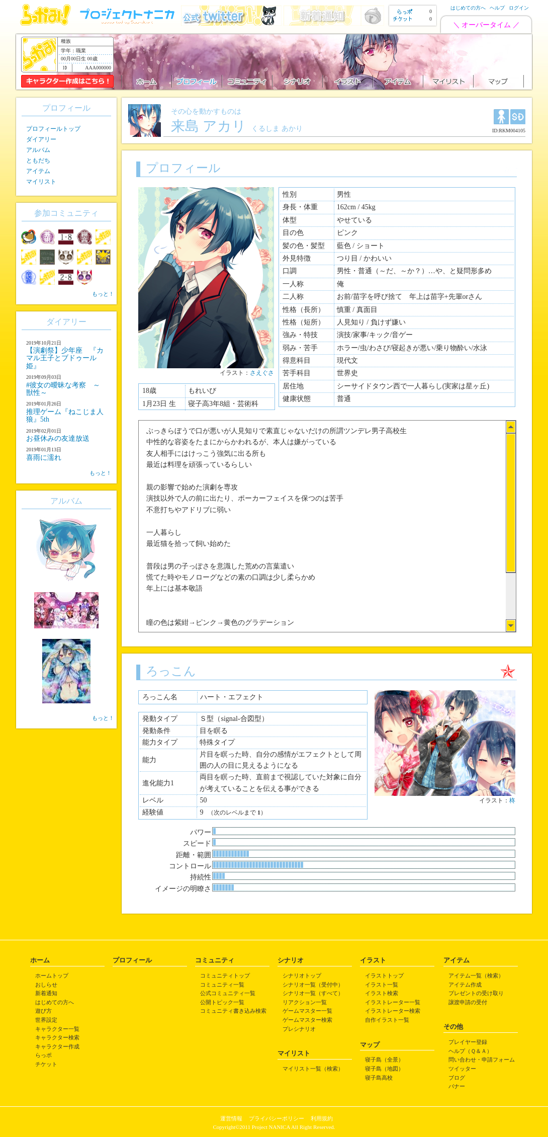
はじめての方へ (468, 8)
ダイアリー (41, 139)
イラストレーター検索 (392, 1011)
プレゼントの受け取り (476, 993)
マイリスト (41, 181)
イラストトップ (384, 975)
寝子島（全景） (384, 1060)
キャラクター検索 (57, 1037)
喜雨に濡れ (43, 457)
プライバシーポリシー (276, 1118)
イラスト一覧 (381, 985)
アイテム (38, 171)
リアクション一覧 (305, 1002)
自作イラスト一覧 (387, 1020)
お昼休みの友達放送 (57, 438)
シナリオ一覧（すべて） (313, 993)
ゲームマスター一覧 (307, 1011)
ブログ (456, 1078)
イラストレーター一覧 (392, 1002)
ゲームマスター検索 (307, 1020)
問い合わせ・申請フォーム (481, 1060)
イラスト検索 (381, 993)
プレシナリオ (299, 1029)
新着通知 (46, 993)
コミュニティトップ (225, 975)
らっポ (43, 1055)
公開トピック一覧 (222, 1002)
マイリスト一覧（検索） (313, 1069)
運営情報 (231, 1118)
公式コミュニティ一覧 (227, 993)
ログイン (519, 8)
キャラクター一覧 (57, 1029)
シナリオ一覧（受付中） (313, 985)
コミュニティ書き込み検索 (233, 1011)
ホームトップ (51, 975)
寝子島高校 (379, 1078)
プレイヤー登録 (467, 1042)
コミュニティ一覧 (222, 985)
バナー (456, 1086)
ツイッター (462, 1069)
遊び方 (43, 1011)
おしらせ (46, 985)
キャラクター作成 (57, 1046)
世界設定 (46, 1020)
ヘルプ (497, 8)
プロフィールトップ (53, 128)
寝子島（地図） (384, 1069)
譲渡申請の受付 (467, 1002)
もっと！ (103, 294)
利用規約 (322, 1118)
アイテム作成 (465, 985)
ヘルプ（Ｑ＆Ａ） (470, 1051)
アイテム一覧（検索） (476, 975)
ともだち (38, 160)
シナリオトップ (302, 975)
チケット (46, 1064)
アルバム (38, 149)
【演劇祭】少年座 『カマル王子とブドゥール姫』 (65, 358)
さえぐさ (262, 372)
